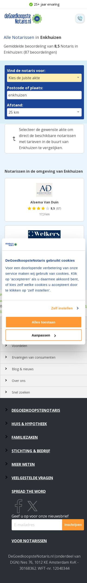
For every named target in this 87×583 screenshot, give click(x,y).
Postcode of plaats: (25, 87)
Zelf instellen (62, 308)
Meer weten (23, 464)
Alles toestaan (43, 322)
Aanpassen (44, 335)
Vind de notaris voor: (26, 70)
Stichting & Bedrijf (31, 450)
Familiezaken (25, 437)
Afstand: (15, 105)
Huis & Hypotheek (29, 423)
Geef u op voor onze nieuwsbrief (40, 516)
